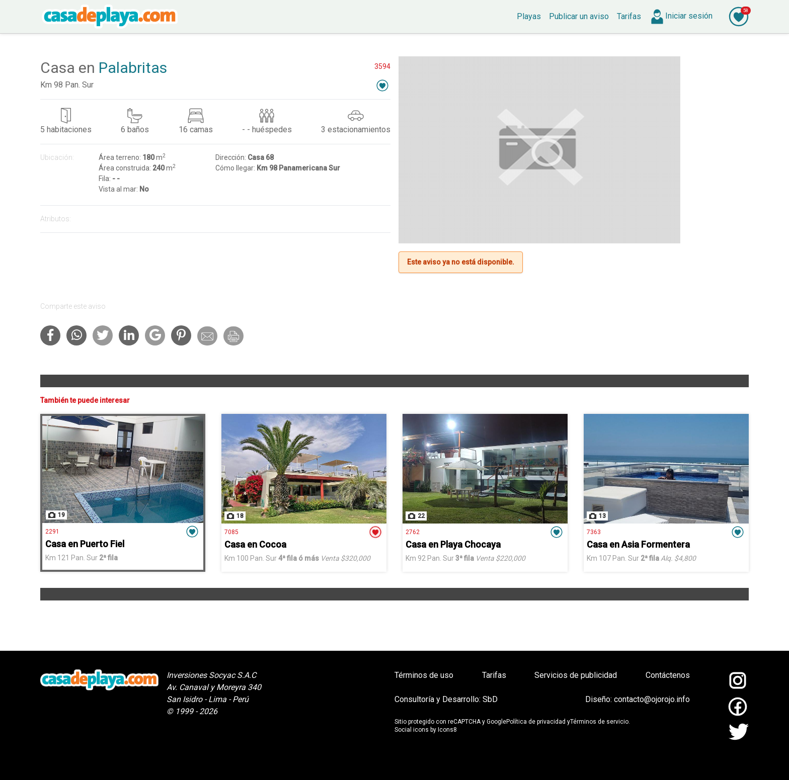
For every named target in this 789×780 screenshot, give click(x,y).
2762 (413, 532)
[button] (382, 85)
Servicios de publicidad (575, 675)
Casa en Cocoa (255, 544)
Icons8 (447, 729)
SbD (490, 699)
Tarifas (494, 675)
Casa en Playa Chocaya (453, 544)
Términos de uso (424, 675)
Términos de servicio (599, 721)
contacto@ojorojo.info (652, 699)
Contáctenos (668, 675)
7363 (594, 532)
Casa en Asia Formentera (638, 544)
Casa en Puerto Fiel (84, 544)
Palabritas (133, 67)
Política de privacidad (536, 721)
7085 (231, 532)
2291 (52, 531)
